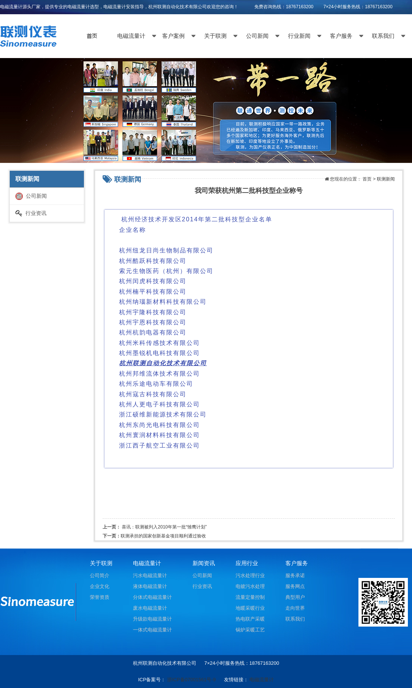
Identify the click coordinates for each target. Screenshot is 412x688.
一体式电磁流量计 (152, 630)
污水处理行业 (250, 575)
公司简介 (99, 575)
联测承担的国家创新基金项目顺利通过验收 (163, 536)
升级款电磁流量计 (152, 619)
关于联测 (215, 36)
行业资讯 (30, 213)
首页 (367, 179)
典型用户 (295, 597)
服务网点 (295, 586)
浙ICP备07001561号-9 (191, 679)
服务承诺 (295, 575)
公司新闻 (257, 36)
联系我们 (383, 36)
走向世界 (295, 608)
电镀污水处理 (250, 586)
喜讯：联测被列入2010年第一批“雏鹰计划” (164, 527)
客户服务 (341, 36)
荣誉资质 (99, 597)
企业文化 (99, 586)
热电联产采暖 (250, 619)
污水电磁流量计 (150, 575)
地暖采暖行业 (250, 608)
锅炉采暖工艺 (250, 630)
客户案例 (173, 36)
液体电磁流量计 (150, 586)
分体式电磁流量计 (152, 597)
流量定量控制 (250, 597)
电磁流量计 (131, 36)
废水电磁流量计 (150, 608)
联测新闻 (386, 179)
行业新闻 (299, 36)
